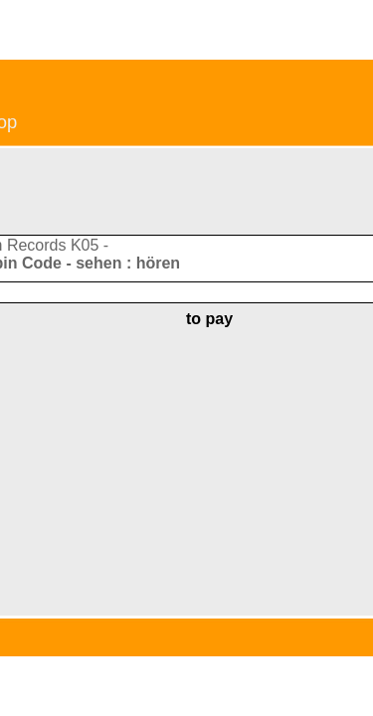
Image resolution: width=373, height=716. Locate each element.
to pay (209, 318)
